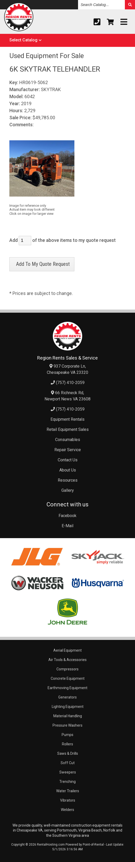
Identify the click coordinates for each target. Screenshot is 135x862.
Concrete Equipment (68, 678)
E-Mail (67, 525)
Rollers (67, 744)
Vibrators (67, 800)
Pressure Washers (67, 725)
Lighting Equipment (67, 706)
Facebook (67, 515)
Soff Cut (68, 763)
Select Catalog (23, 39)
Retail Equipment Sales (68, 429)
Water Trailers (67, 791)
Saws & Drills (67, 753)
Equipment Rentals (67, 419)
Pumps (67, 735)
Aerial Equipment (67, 650)
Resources (68, 480)
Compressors (67, 669)
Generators (67, 697)
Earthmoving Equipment (67, 688)
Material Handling (67, 716)
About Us (67, 470)
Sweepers (67, 772)
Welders (67, 810)
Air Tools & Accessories (67, 660)
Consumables (67, 439)
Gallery (67, 490)
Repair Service (67, 449)
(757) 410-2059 (68, 382)
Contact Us (68, 459)
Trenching (67, 781)
